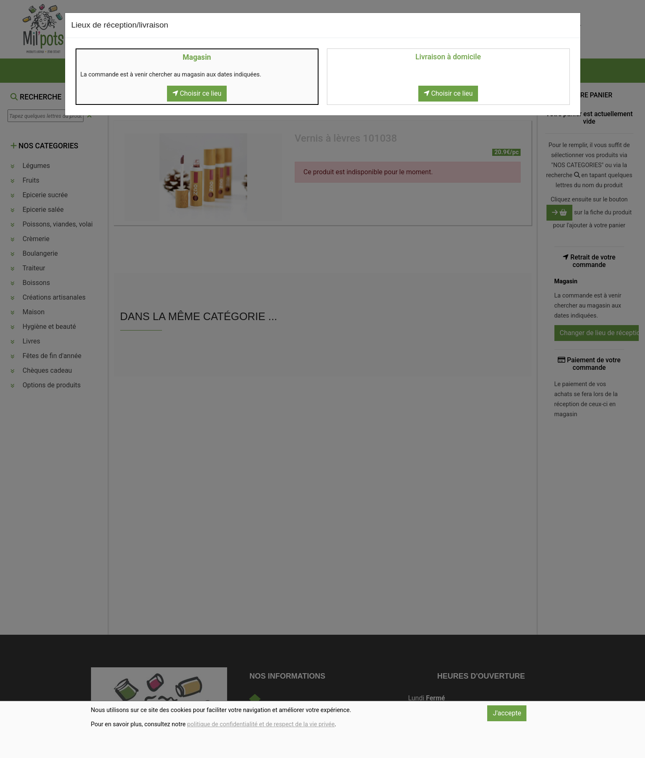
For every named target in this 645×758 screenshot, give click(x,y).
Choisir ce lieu (197, 93)
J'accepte (507, 713)
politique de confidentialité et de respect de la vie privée (260, 724)
